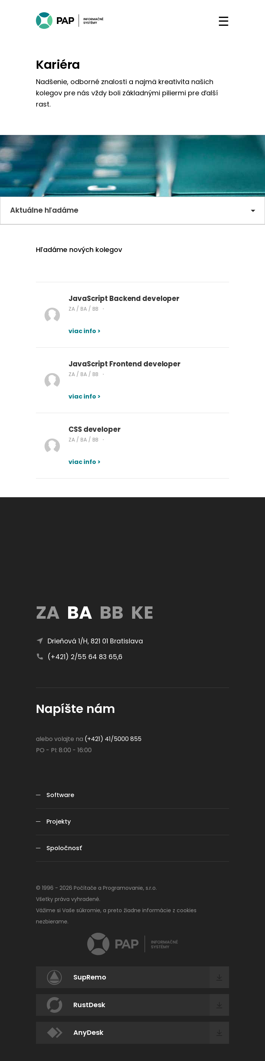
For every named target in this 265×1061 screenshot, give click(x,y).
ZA (48, 612)
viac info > (84, 331)
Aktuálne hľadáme (44, 210)
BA (79, 612)
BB (112, 612)
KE (142, 612)
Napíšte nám (75, 708)
